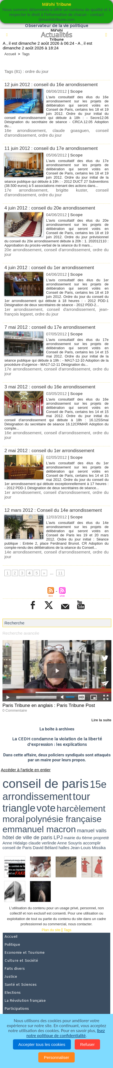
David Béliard (45, 847)
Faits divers (14, 968)
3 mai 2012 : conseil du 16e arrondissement (49, 386)
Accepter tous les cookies (41, 1044)
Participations (16, 1008)
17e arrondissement (25, 190)
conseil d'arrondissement (67, 249)
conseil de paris (45, 784)
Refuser (87, 1044)
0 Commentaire (14, 710)
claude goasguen (71, 130)
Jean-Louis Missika (88, 847)
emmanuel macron (39, 829)
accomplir (92, 843)
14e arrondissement (22, 552)
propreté (101, 837)
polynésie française (64, 819)
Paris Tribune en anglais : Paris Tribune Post (48, 705)
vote (46, 808)
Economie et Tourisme (24, 952)
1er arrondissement (23, 309)
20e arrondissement (22, 249)
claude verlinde (42, 843)
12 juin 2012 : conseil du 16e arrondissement (51, 84)
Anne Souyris (69, 843)
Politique (12, 944)
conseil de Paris (17, 847)
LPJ (58, 837)
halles (63, 847)
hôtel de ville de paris (27, 837)
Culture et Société (21, 960)
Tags (25, 54)
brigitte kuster (71, 190)
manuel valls (91, 830)
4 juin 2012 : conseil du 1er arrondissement (49, 267)
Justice (10, 976)
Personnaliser (56, 1057)
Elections (12, 992)
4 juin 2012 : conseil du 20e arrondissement (49, 208)
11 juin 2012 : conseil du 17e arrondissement (51, 148)
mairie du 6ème (78, 837)
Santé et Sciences (20, 984)
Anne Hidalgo (14, 843)
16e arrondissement (25, 130)
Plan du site (51, 930)
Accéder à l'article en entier (25, 769)
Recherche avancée (20, 633)
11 (60, 573)
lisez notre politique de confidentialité (65, 1033)
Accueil (10, 54)
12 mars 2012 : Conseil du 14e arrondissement (53, 510)
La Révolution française (25, 1000)
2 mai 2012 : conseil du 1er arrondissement (49, 450)
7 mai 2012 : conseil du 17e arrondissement (49, 327)
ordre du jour (50, 135)
